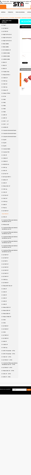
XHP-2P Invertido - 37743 (9, 353)
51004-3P (5, 77)
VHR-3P (5, 341)
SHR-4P (5, 295)
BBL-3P (5, 62)
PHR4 (4, 105)
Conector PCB (6, 152)
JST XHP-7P (5, 273)
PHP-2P (5, 217)
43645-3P (5, 344)
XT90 (4, 332)
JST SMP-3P (5, 335)
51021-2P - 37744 (7, 356)
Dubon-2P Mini (6, 93)
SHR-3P (5, 292)
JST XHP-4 (5, 261)
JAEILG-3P (5, 179)
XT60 (4, 319)
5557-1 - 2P (5, 121)
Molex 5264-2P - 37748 (8, 370)
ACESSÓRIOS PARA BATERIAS (15, 17)
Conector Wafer (6, 149)
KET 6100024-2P (7, 50)
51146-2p (5, 201)
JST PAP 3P (5, 31)
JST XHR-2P (5, 329)
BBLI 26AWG (6, 43)
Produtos (7, 17)
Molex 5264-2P (6, 186)
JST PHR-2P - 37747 (7, 367)
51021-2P (5, 198)
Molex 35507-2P (7, 307)
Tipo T (4, 25)
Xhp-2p (4, 207)
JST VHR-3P (5, 28)
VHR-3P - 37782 (6, 376)
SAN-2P (5, 204)
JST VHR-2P (5, 326)
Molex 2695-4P (6, 310)
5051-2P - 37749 (7, 373)
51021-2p (5, 81)
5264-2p (5, 189)
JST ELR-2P (5, 195)
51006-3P (5, 158)
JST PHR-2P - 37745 (7, 360)
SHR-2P (5, 288)
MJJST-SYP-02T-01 (7, 34)
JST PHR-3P (5, 213)
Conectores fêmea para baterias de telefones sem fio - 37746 (9, 363)
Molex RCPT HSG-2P (7, 285)
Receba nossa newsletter (5, 389)
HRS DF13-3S (6, 164)
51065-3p (5, 279)
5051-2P (5, 170)
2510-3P (5, 155)
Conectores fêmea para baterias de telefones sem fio (9, 220)
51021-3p (5, 87)
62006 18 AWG (6, 53)
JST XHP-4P (5, 264)
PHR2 (4, 99)
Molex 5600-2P (6, 313)
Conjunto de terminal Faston (9, 130)
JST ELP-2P (5, 173)
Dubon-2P (5, 90)
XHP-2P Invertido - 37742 (9, 350)
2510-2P (5, 192)
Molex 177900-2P (7, 316)
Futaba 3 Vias (6, 71)
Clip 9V (4, 139)
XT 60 (4, 96)
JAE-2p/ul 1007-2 (7, 176)
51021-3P (5, 84)
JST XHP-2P (5, 210)
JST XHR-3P (5, 282)
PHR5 (4, 108)
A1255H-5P (5, 127)
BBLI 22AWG (6, 47)
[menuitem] (3, 12)
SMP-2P (5, 115)
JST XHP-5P (5, 267)
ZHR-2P (5, 183)
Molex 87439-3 (6, 74)
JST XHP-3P (5, 254)
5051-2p (5, 167)
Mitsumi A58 (6, 224)
